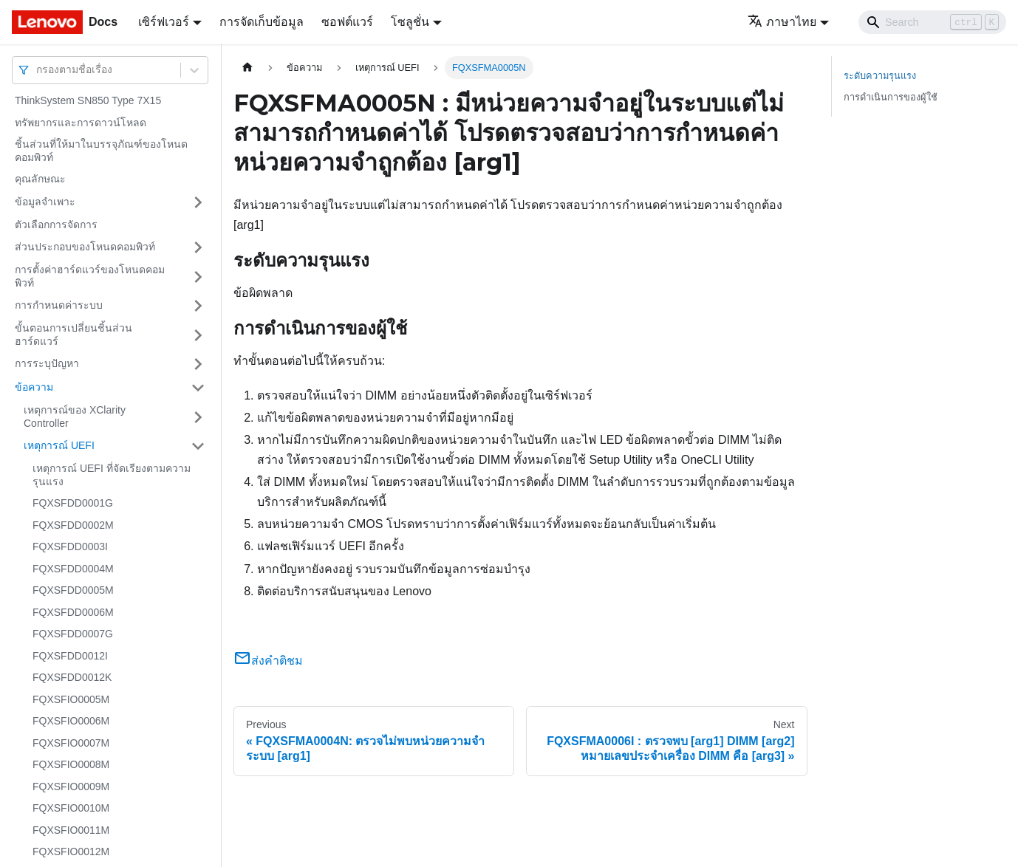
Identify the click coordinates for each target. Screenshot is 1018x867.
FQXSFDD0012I (70, 656)
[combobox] (37, 69)
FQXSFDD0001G (73, 503)
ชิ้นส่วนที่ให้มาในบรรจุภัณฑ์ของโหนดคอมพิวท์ (101, 150)
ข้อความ (34, 387)
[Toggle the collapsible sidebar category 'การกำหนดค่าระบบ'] (198, 306)
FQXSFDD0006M (73, 612)
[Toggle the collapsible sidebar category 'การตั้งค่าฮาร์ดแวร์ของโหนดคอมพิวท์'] (198, 276)
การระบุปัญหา (47, 363)
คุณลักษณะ (40, 179)
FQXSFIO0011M (71, 830)
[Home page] (247, 67)
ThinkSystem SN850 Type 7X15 (88, 100)
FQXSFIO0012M (71, 851)
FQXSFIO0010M (71, 808)
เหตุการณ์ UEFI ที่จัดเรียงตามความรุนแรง (112, 474)
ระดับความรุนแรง (880, 75)
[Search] (932, 22)
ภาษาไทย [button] (782, 22)
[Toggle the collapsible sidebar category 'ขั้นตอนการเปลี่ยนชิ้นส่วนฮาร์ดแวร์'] (198, 335)
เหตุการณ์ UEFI (59, 445)
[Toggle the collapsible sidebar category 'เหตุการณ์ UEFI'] (198, 446)
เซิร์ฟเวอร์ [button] (163, 22)
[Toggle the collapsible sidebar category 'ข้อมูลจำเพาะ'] (198, 202)
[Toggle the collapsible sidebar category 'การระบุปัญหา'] (198, 364)
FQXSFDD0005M (73, 590)
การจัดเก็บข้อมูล (261, 22)
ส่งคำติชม (268, 660)
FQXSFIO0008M (71, 764)
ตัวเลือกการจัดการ (56, 224)
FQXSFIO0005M (71, 699)
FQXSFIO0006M (71, 721)
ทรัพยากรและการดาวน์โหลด (80, 122)
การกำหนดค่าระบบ (59, 305)
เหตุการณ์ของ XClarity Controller (75, 416)
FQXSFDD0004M (73, 569)
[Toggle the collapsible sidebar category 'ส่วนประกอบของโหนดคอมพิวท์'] (198, 247)
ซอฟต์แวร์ (347, 22)
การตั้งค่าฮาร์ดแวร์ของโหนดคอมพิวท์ (90, 276)
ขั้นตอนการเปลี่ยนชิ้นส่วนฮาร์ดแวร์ (73, 334)
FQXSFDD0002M (73, 525)
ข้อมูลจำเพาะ (45, 202)
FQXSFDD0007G (73, 634)
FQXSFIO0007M (71, 743)
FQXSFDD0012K (72, 677)
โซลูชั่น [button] (410, 22)
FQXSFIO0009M (71, 786)
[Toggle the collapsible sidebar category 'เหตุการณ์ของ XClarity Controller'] (198, 417)
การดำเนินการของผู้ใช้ (890, 97)
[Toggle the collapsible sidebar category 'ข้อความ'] (198, 388)
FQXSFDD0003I (70, 546)
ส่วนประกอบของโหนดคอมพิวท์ (85, 247)
